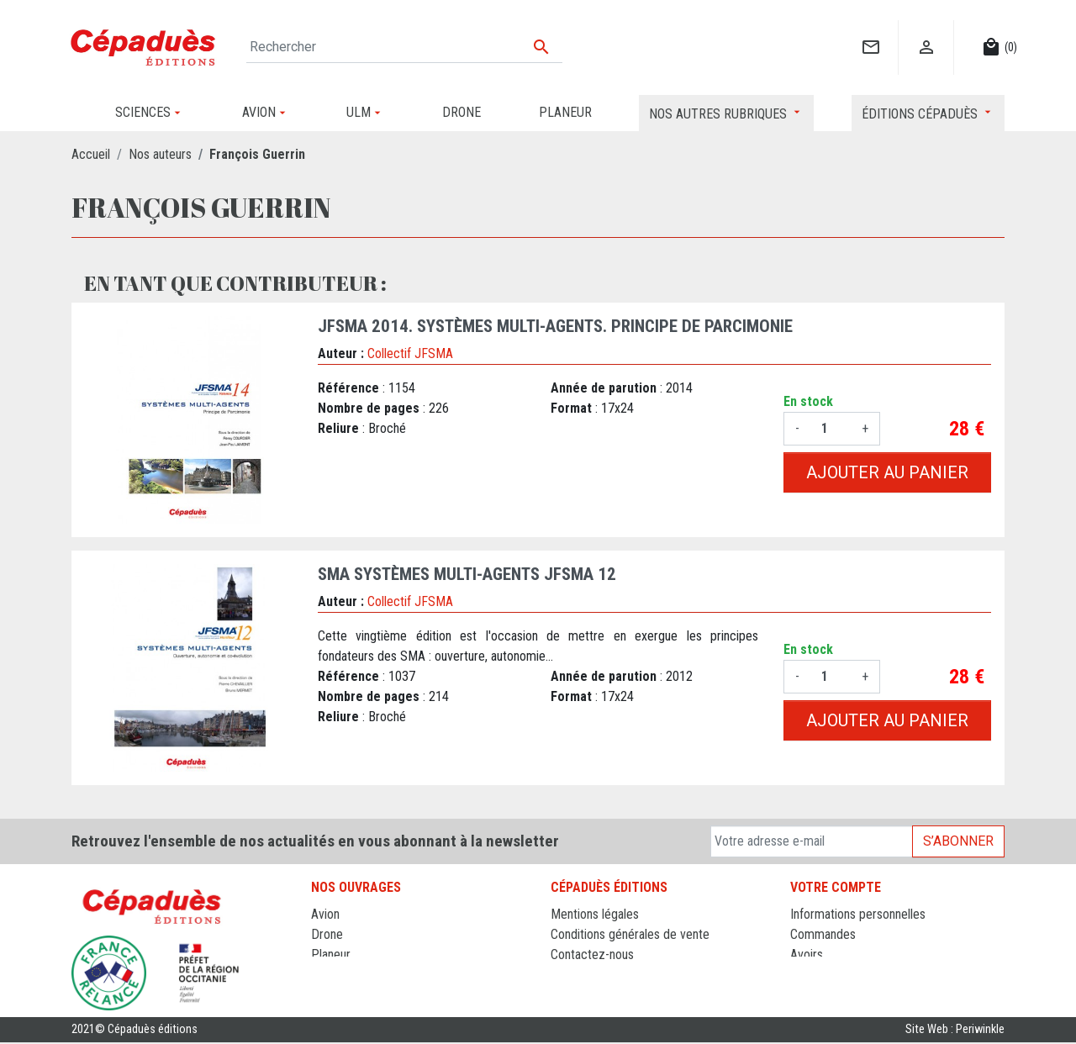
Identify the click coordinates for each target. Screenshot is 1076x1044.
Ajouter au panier (887, 472)
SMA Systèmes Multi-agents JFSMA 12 (467, 574)
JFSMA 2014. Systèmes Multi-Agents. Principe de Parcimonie (555, 326)
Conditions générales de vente (630, 934)
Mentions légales (595, 914)
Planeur (331, 954)
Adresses (815, 975)
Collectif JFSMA (410, 353)
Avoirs (806, 954)
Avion (325, 914)
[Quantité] (831, 429)
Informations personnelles (858, 914)
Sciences (335, 995)
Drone (327, 934)
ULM (323, 975)
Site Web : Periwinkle (955, 1031)
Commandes (823, 934)
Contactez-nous (592, 954)
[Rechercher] (404, 47)
